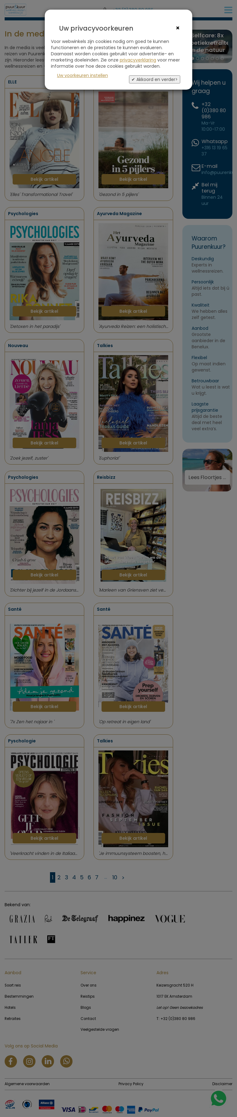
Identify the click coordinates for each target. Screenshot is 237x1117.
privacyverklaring (138, 60)
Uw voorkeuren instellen (82, 75)
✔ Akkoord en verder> (154, 79)
